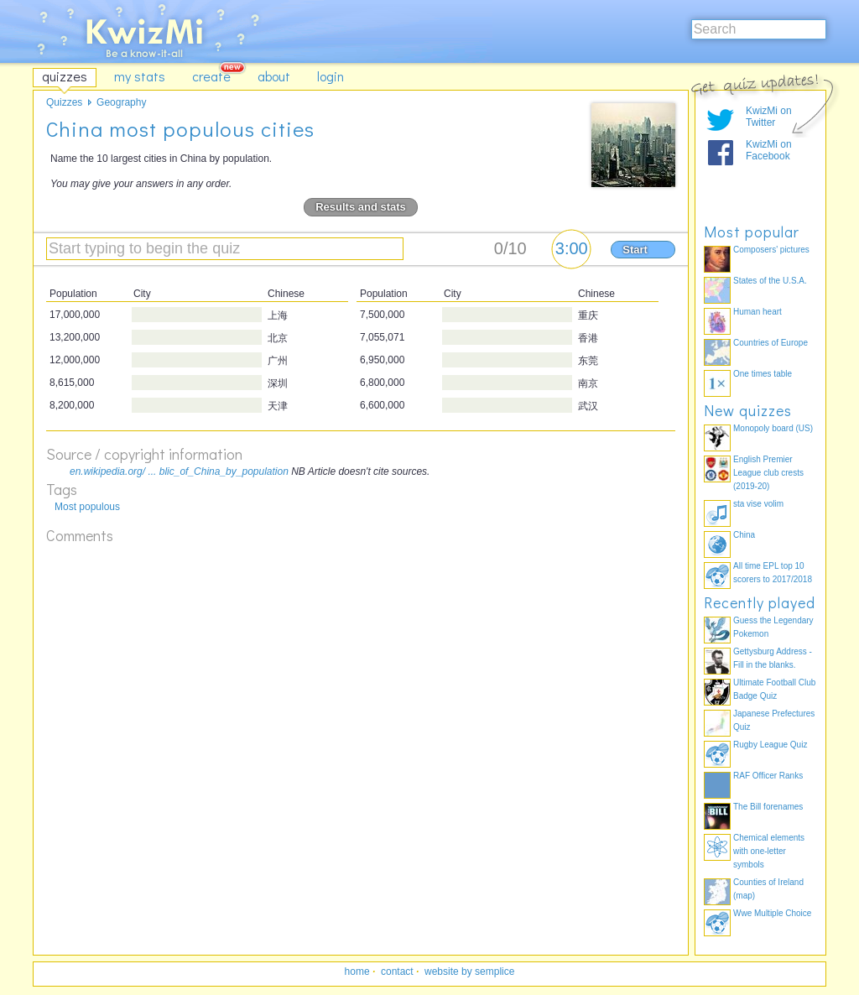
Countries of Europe (770, 342)
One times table (762, 373)
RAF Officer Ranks (768, 775)
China (744, 534)
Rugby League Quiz (770, 744)
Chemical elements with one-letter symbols (768, 851)
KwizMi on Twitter (769, 116)
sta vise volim (758, 503)
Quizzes (64, 102)
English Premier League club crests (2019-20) (768, 473)
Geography (121, 102)
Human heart (757, 311)
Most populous (87, 507)
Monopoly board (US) (773, 428)
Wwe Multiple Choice (772, 913)
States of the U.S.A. (770, 280)
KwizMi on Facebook (769, 150)
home (357, 971)
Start (635, 249)
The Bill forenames (768, 806)
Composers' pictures (771, 249)
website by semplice (469, 971)
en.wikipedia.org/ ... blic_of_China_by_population (179, 471)
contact (397, 971)
